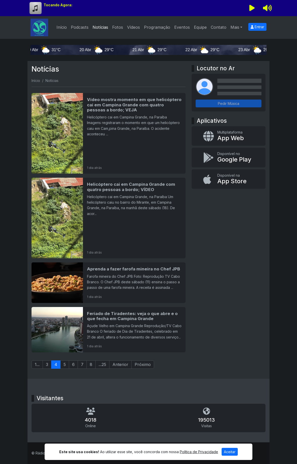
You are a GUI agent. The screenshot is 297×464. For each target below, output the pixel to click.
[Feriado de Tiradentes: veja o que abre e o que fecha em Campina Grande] (109, 329)
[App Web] (228, 136)
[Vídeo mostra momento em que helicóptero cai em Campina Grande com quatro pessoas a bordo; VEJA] (109, 133)
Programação (157, 27)
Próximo (143, 364)
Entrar (257, 27)
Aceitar (229, 452)
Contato (218, 27)
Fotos (117, 27)
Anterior (120, 364)
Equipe (200, 27)
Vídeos (133, 27)
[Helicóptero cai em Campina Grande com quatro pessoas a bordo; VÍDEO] (109, 218)
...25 (102, 364)
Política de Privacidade (199, 452)
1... (37, 364)
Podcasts (79, 27)
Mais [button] (234, 27)
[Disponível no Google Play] (228, 157)
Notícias (100, 27)
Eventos (182, 27)
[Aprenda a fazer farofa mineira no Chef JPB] (109, 282)
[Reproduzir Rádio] (252, 8)
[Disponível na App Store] (228, 179)
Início (61, 27)
